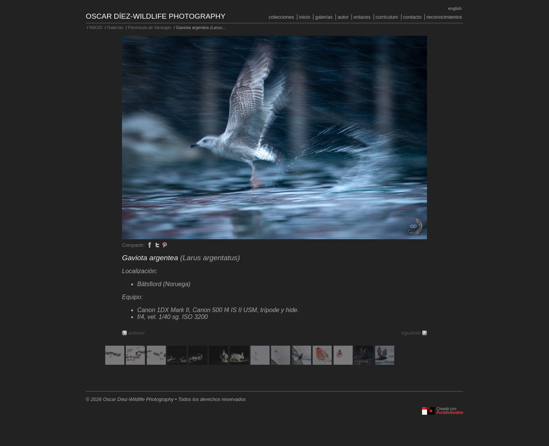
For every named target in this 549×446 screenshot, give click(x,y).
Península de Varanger (150, 27)
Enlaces (362, 17)
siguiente (411, 333)
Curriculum (387, 17)
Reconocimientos (444, 17)
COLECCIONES (281, 17)
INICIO (304, 17)
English (455, 8)
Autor (342, 17)
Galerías (324, 17)
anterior (136, 333)
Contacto (412, 17)
